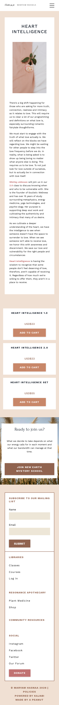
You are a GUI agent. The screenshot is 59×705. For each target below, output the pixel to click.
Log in (13, 578)
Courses (15, 571)
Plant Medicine (19, 600)
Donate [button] (20, 672)
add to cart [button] (29, 332)
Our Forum (16, 663)
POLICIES (29, 691)
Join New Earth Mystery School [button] (29, 469)
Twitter (14, 656)
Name (12, 509)
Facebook (16, 650)
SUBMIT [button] (19, 543)
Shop (12, 607)
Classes (14, 565)
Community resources (27, 619)
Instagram (16, 643)
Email (12, 524)
